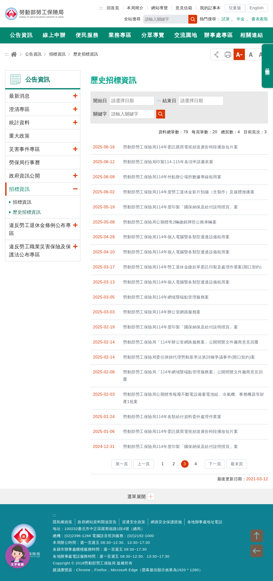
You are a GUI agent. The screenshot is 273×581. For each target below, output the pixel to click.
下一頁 (215, 464)
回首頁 (113, 8)
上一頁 (143, 464)
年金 (241, 19)
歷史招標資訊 (27, 212)
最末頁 (237, 464)
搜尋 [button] (192, 19)
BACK (256, 551)
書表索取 (259, 19)
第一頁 (122, 464)
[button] (136, 496)
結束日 (169, 100)
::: (101, 8)
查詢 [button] (160, 114)
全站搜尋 (132, 19)
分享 (216, 54)
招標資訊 (22, 202)
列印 (228, 54)
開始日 (100, 100)
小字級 (239, 54)
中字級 (250, 54)
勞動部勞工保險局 (34, 14)
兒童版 (235, 8)
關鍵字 (100, 114)
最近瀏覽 (267, 66)
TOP (256, 536)
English (257, 8)
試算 (226, 19)
